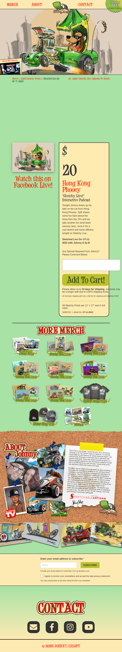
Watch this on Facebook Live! (33, 181)
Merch (15, 78)
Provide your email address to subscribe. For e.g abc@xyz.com (65, 571)
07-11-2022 (88, 312)
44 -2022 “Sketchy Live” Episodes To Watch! (89, 78)
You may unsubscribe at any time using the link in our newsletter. (65, 581)
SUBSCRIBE (90, 565)
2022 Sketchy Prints (31, 78)
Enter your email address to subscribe (61, 559)
